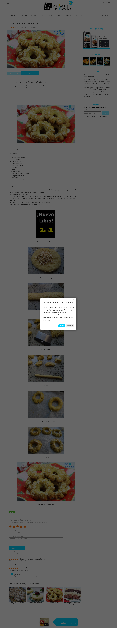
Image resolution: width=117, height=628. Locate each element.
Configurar (70, 325)
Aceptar (61, 325)
